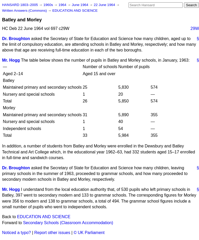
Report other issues (52, 232)
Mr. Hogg (11, 60)
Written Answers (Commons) (25, 10)
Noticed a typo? (16, 232)
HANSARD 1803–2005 (20, 5)
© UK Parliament (89, 232)
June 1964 (80, 5)
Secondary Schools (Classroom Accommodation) (68, 222)
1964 (63, 5)
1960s (48, 5)
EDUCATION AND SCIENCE (75, 10)
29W (194, 28)
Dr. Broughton (16, 38)
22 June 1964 (105, 5)
